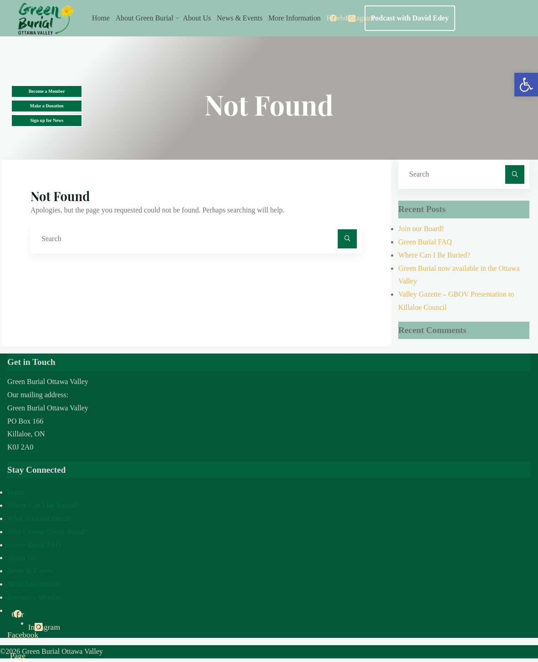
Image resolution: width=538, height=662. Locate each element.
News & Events (30, 571)
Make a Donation (47, 105)
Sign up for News (46, 120)
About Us (21, 557)
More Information (33, 584)
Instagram (38, 627)
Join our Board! (421, 228)
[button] (526, 84)
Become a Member (47, 91)
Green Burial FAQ (425, 242)
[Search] (347, 238)
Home (16, 492)
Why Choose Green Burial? (47, 532)
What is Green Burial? (40, 518)
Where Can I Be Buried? (434, 255)
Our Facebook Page (17, 617)
